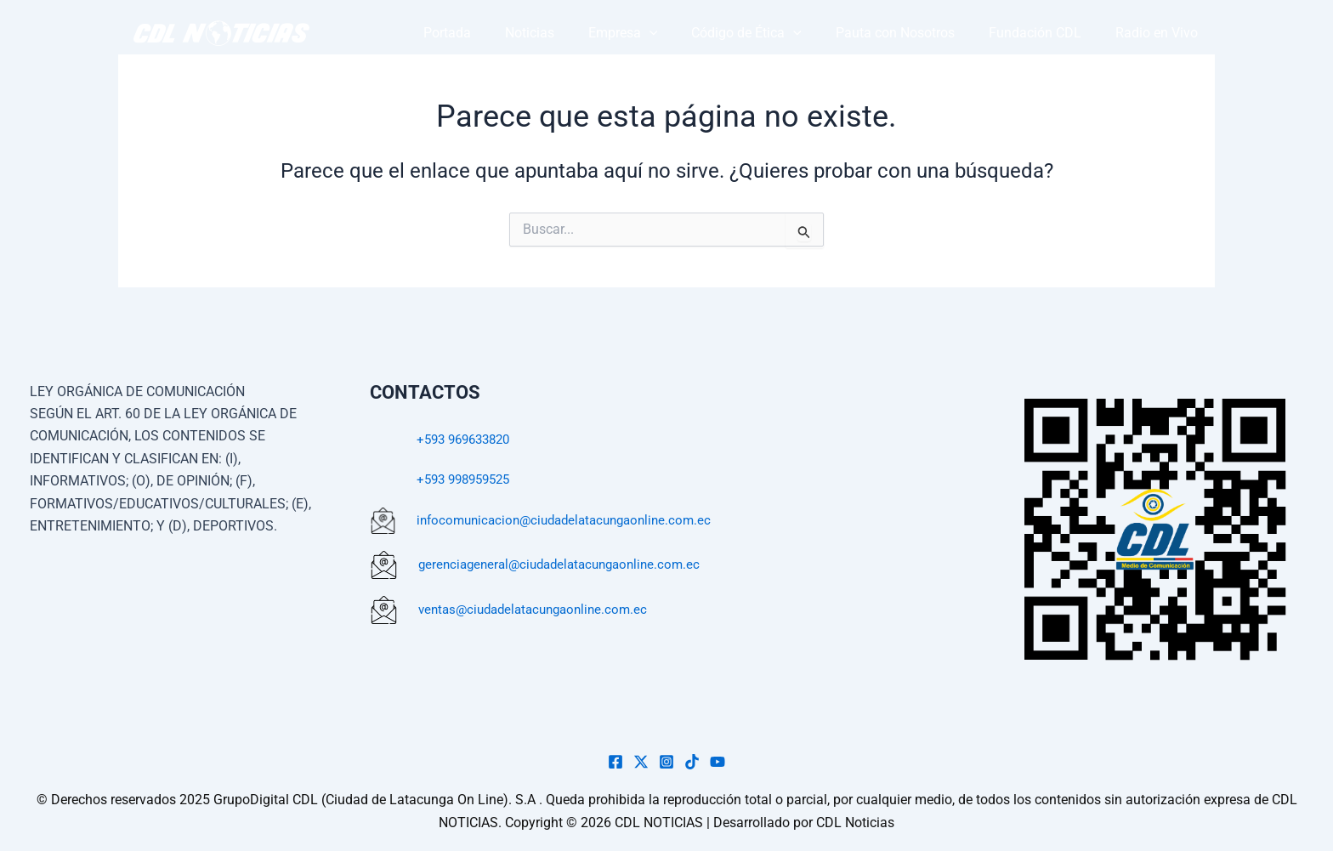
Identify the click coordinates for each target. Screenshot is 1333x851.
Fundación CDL (1053, 33)
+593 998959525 (468, 479)
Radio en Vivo (1162, 33)
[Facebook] (615, 761)
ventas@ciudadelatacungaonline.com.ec (539, 609)
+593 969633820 (468, 439)
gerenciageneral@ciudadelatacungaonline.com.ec (567, 564)
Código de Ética (788, 33)
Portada (524, 33)
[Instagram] (666, 761)
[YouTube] (717, 761)
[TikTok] (692, 761)
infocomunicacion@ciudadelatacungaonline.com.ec (573, 520)
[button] (703, 33)
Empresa (677, 33)
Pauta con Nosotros (924, 33)
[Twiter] (641, 761)
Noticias (595, 33)
